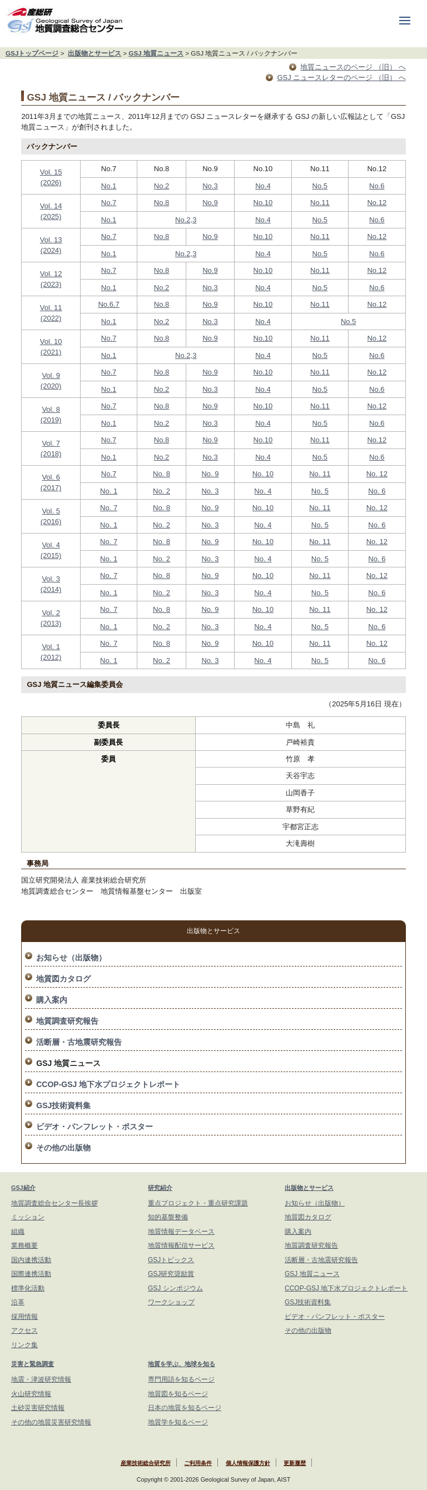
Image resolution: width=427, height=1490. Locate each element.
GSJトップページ (32, 53)
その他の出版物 (63, 1147)
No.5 (319, 186)
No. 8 (161, 474)
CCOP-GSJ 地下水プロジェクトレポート (108, 1084)
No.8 (161, 202)
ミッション (27, 1217)
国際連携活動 (31, 1274)
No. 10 (263, 474)
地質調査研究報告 (67, 1020)
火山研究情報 (31, 1394)
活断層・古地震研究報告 (79, 1042)
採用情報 (24, 1316)
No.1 (108, 186)
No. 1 (108, 491)
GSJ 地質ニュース (155, 53)
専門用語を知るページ (181, 1379)
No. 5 (320, 491)
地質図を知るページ (178, 1394)
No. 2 (161, 491)
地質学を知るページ (178, 1422)
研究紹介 (160, 1187)
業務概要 (24, 1245)
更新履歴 (295, 1463)
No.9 (209, 202)
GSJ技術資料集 (63, 1105)
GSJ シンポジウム (175, 1288)
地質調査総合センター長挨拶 (54, 1203)
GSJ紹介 (23, 1187)
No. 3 (210, 491)
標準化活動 (27, 1288)
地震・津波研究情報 (41, 1379)
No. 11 (319, 474)
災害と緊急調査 (32, 1364)
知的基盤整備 (168, 1217)
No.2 (161, 186)
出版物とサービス (94, 53)
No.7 (108, 202)
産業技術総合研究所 (146, 1463)
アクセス (24, 1330)
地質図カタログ (63, 978)
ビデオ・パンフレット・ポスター (94, 1126)
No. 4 (262, 491)
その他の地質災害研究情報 (51, 1422)
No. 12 (377, 474)
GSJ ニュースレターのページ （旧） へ (341, 77)
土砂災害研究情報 (37, 1408)
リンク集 (24, 1345)
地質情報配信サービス (181, 1245)
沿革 (17, 1302)
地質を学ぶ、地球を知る (181, 1364)
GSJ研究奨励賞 (171, 1274)
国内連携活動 (31, 1260)
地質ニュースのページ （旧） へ (352, 67)
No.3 (209, 186)
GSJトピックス (171, 1260)
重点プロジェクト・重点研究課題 (198, 1203)
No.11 (320, 202)
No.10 (263, 202)
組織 (17, 1231)
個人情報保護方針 (248, 1463)
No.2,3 (185, 220)
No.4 (262, 186)
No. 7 (108, 508)
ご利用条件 (198, 1463)
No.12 (376, 202)
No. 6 (376, 491)
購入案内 (51, 999)
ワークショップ (171, 1302)
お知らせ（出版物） (71, 957)
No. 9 (210, 474)
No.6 (376, 186)
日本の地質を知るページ (184, 1408)
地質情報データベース (181, 1231)
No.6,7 (108, 304)
